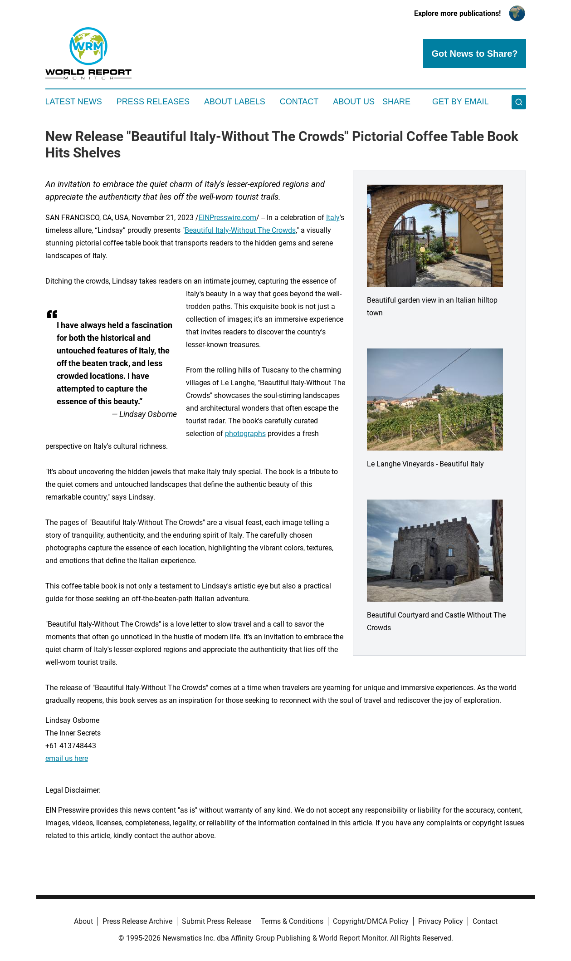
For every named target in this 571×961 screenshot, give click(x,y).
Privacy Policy (440, 921)
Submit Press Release (216, 921)
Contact (299, 101)
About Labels (234, 101)
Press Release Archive (137, 921)
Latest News (73, 101)
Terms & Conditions (292, 921)
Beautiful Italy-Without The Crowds (240, 230)
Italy (333, 217)
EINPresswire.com (227, 217)
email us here (66, 758)
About (83, 921)
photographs (245, 433)
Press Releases (153, 101)
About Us (354, 101)
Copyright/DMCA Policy (371, 921)
